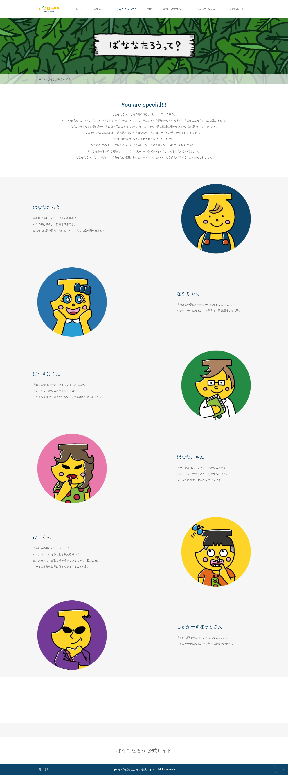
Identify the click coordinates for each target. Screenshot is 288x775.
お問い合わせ (236, 9)
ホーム (79, 9)
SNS (150, 9)
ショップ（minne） (207, 9)
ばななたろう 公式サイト (144, 750)
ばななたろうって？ (125, 9)
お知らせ (98, 9)
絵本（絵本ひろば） (174, 9)
